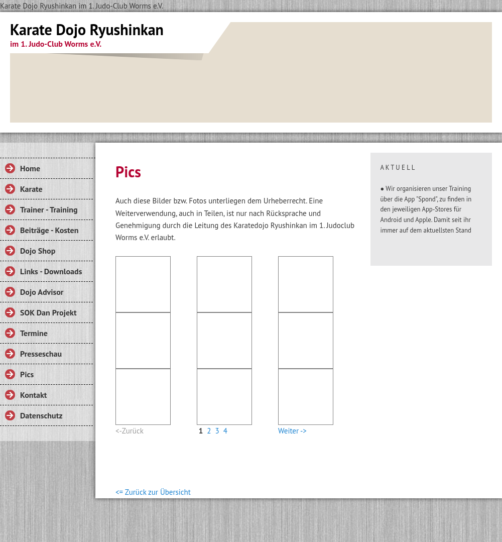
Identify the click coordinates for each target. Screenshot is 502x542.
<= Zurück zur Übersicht (153, 492)
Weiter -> (292, 431)
